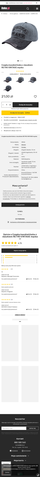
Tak (29, 279)
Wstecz (4, 14)
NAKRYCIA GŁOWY (25, 13)
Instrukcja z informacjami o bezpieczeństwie (23, 222)
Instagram (27, 451)
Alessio (23, 144)
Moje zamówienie (19, 456)
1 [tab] (18, 60)
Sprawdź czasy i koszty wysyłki (28, 120)
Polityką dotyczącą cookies (10, 467)
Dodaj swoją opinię (25, 74)
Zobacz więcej (20, 315)
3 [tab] (22, 60)
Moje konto (19, 460)
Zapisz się (32, 428)
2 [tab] (20, 60)
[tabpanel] (20, 35)
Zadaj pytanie (20, 204)
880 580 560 (20, 442)
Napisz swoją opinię (20, 250)
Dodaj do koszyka (25, 105)
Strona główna (14, 13)
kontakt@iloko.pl (20, 445)
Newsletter (20, 421)
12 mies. (23, 147)
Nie (36, 279)
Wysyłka (6, 120)
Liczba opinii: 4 (14, 74)
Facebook (15, 451)
